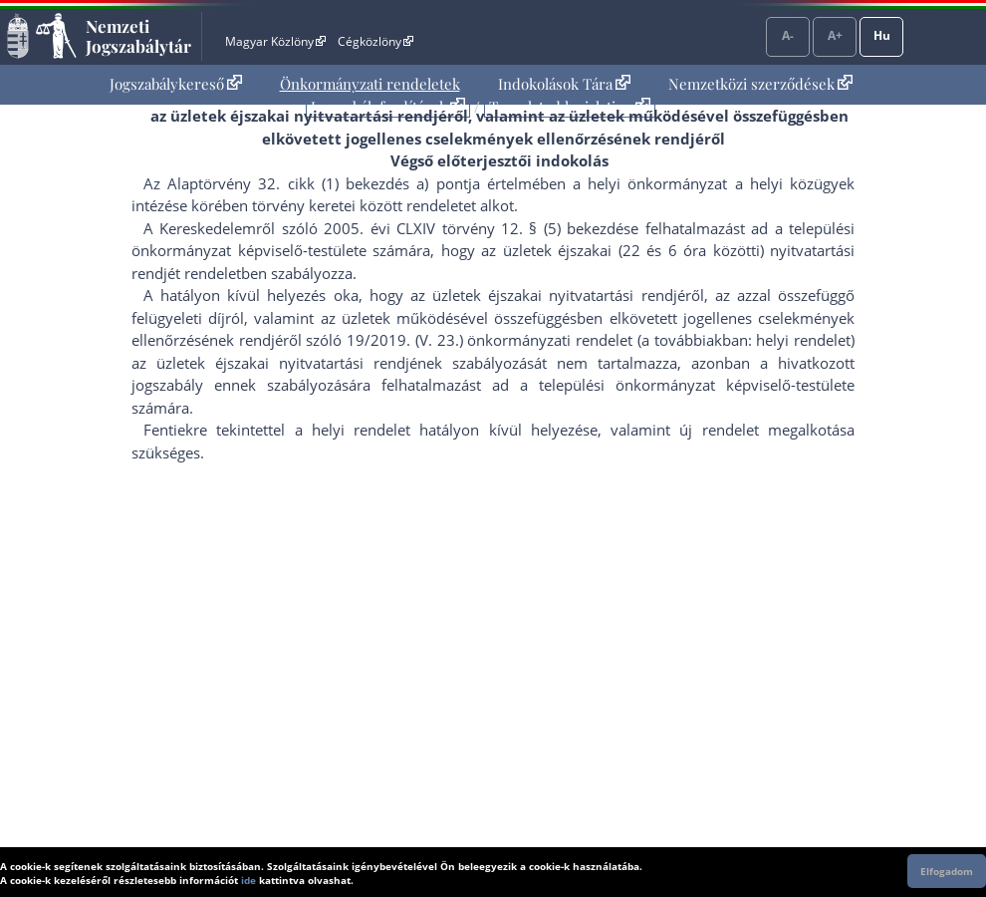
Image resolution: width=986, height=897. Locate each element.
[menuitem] (176, 84)
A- (788, 35)
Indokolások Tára (564, 84)
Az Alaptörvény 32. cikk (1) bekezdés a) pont (305, 183)
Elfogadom (946, 871)
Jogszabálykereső (176, 84)
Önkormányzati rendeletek (370, 84)
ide (248, 880)
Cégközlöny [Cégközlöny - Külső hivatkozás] (375, 41)
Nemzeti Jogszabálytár (138, 36)
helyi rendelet (361, 430)
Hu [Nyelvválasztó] (881, 35)
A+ (835, 35)
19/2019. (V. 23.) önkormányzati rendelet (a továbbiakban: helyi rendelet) (601, 340)
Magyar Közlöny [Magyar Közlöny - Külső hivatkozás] (275, 41)
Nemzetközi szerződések (760, 84)
